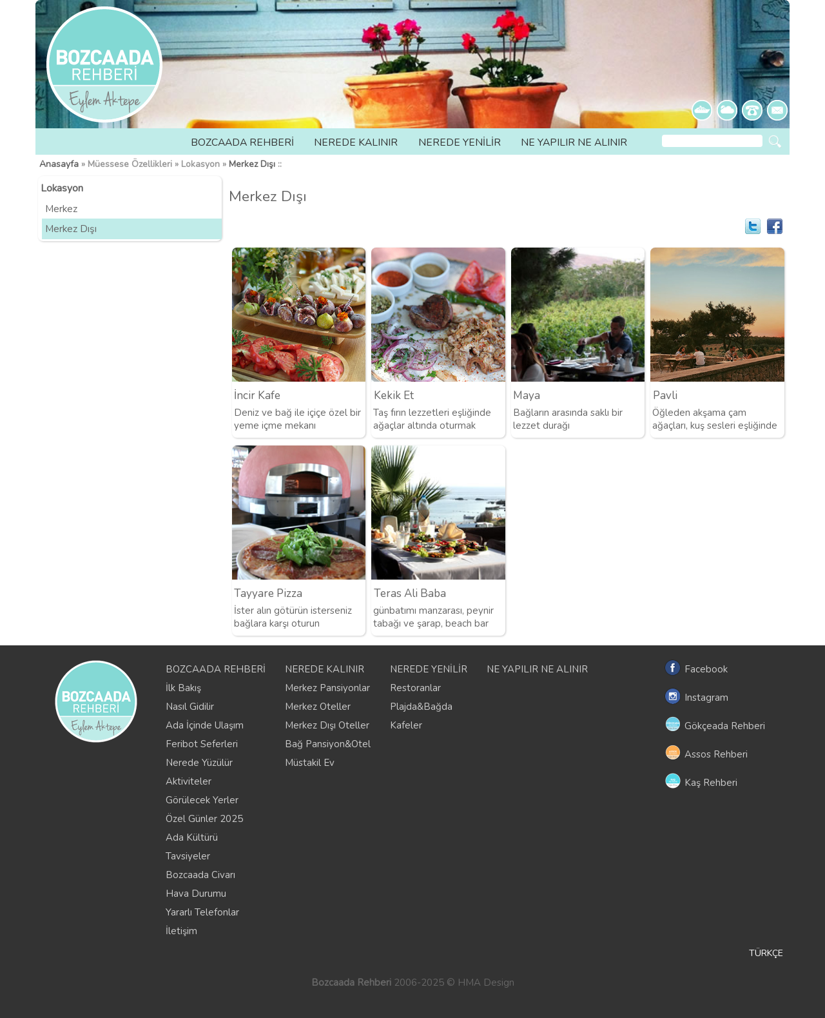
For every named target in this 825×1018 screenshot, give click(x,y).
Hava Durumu (196, 893)
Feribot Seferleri (202, 744)
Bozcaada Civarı (200, 874)
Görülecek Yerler (202, 800)
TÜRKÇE (766, 953)
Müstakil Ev (310, 762)
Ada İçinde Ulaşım (205, 725)
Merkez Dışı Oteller (327, 725)
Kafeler (406, 725)
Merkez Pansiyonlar (327, 687)
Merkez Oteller (318, 706)
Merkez (61, 209)
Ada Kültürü (192, 837)
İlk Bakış (183, 687)
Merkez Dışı (252, 164)
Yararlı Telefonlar (202, 912)
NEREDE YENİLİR (459, 142)
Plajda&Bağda (421, 706)
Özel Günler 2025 (204, 818)
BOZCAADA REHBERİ (242, 142)
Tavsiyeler (188, 856)
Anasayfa (59, 164)
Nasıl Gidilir (190, 706)
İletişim (181, 931)
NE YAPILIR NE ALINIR (574, 142)
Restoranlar (415, 687)
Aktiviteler (188, 781)
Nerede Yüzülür (199, 762)
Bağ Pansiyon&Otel (328, 744)
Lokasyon (62, 188)
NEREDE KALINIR (356, 142)
